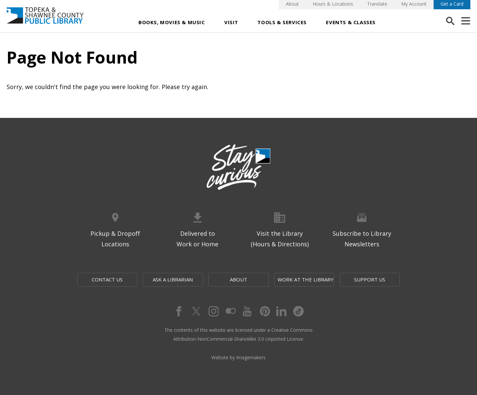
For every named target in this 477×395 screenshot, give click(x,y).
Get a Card (452, 4)
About (292, 4)
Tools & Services (282, 22)
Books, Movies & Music (171, 22)
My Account (414, 4)
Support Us (369, 279)
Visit (231, 22)
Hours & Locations (333, 4)
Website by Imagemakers (238, 357)
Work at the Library (306, 279)
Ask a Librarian (173, 279)
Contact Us (107, 279)
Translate (377, 4)
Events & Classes (351, 22)
